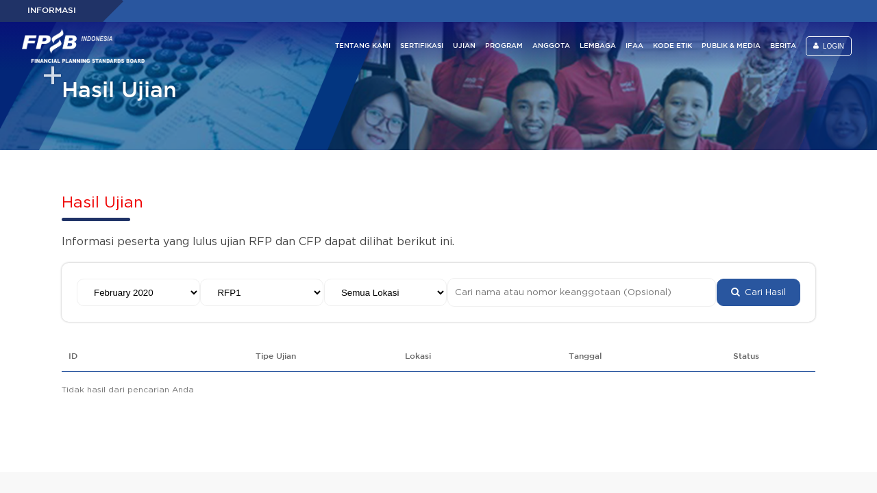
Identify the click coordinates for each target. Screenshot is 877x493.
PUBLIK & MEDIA (731, 46)
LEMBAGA (598, 46)
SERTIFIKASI (421, 46)
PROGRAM (504, 46)
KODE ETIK (672, 46)
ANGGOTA (551, 46)
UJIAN (464, 46)
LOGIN (828, 46)
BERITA (783, 46)
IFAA (634, 46)
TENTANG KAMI (363, 46)
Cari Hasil (758, 292)
